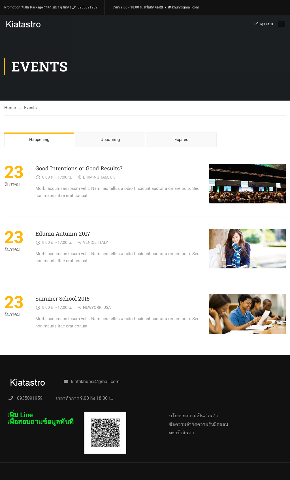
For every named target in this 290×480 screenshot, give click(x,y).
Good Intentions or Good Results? (78, 168)
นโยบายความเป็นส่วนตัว (193, 415)
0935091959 (87, 7)
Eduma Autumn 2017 (62, 233)
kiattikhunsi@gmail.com (95, 381)
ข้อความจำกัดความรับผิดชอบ (198, 424)
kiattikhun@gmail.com (182, 7)
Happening (39, 139)
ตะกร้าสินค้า (181, 432)
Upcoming (110, 139)
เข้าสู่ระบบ (263, 23)
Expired (181, 139)
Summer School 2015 (62, 298)
